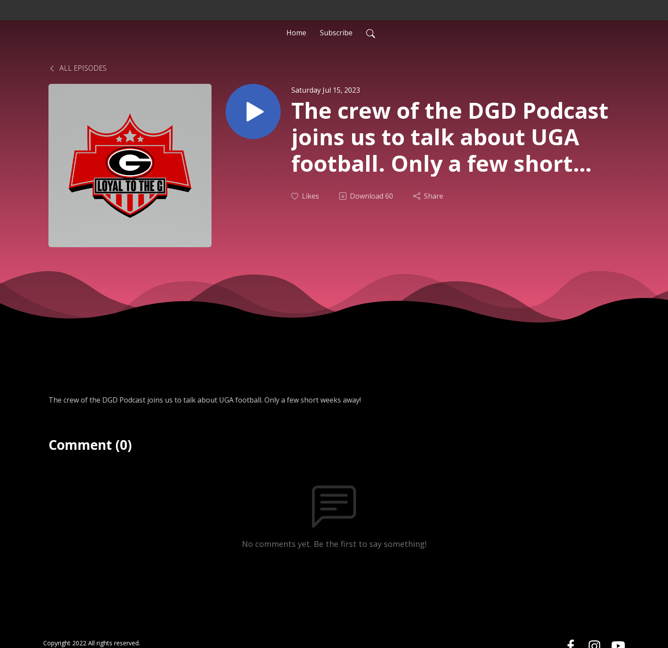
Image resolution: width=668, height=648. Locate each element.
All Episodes (77, 68)
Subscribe (336, 33)
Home (296, 33)
